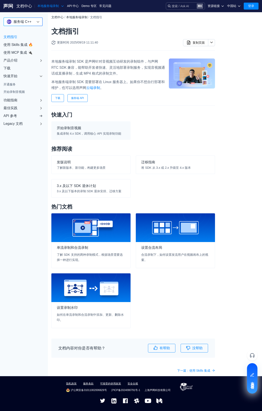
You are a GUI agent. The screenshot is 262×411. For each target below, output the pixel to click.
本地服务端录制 (76, 17)
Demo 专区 (88, 6)
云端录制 (93, 88)
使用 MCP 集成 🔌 (17, 52)
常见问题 (105, 6)
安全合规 (133, 383)
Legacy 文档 (13, 123)
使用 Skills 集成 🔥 (18, 45)
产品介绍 (10, 60)
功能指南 (10, 100)
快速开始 (10, 76)
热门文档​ (228, 40)
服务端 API (77, 98)
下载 (6, 68)
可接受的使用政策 (110, 383)
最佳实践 (10, 108)
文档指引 (10, 37)
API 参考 (23, 116)
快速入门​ (228, 26)
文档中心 (24, 6)
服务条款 (88, 383)
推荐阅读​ (228, 33)
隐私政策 (71, 383)
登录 (251, 6)
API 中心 (73, 6)
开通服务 (9, 84)
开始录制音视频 (14, 92)
